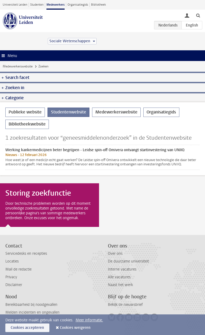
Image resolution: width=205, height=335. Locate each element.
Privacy (11, 277)
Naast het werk (120, 284)
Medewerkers (55, 5)
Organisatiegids (78, 5)
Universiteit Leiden (15, 5)
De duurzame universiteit (128, 261)
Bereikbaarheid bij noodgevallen (31, 304)
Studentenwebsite (68, 112)
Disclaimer (13, 284)
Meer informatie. (89, 320)
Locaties (12, 261)
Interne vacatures (122, 269)
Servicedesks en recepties (26, 253)
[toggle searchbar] (198, 15)
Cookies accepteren (27, 327)
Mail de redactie (18, 269)
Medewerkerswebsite (18, 66)
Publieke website (25, 112)
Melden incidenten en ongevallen (32, 312)
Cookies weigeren (75, 327)
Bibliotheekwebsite (27, 124)
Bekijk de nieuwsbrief (125, 304)
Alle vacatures (119, 277)
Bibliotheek (98, 5)
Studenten (37, 5)
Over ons (115, 253)
